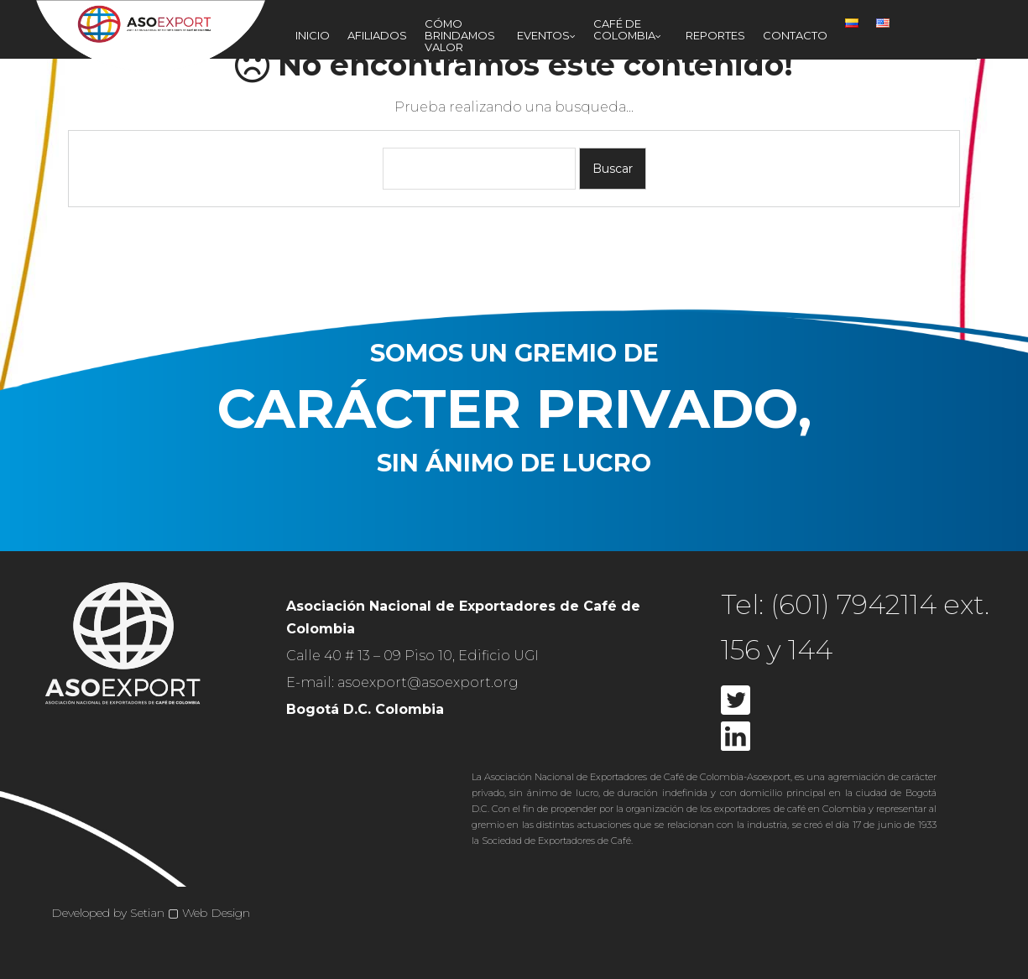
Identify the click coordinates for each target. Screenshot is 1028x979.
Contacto (795, 35)
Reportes (715, 35)
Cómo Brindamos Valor (460, 35)
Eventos (543, 35)
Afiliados (377, 35)
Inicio (312, 35)
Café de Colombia (624, 29)
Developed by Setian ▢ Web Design (150, 912)
